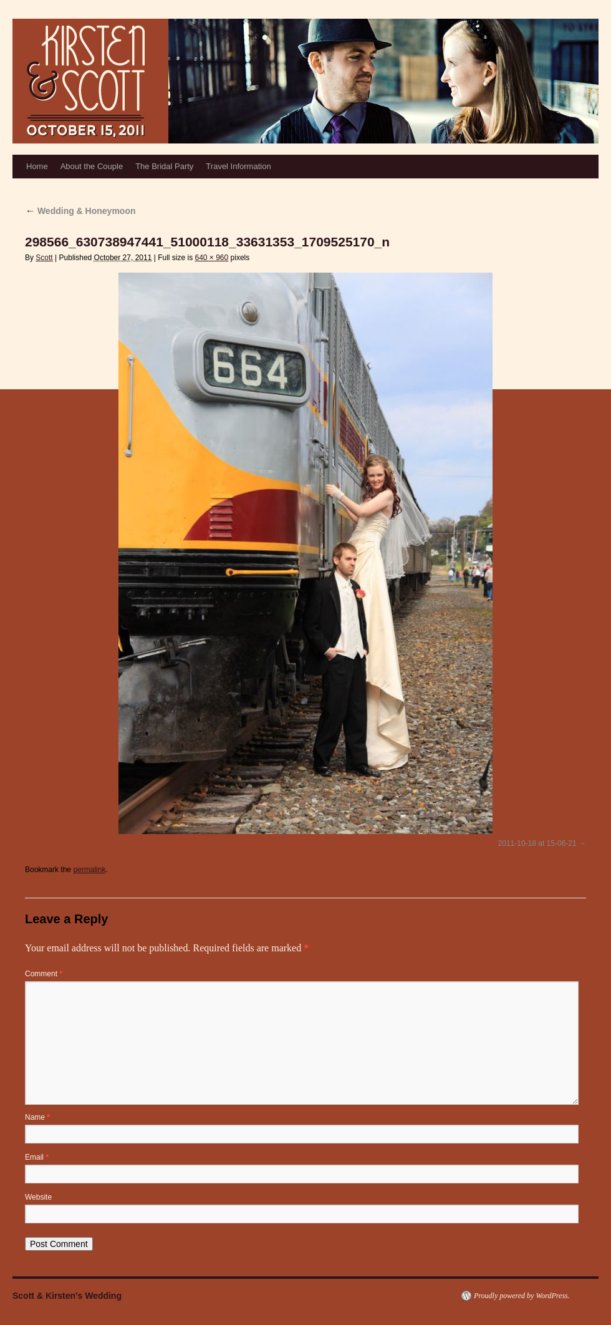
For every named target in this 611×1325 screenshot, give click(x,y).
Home (37, 166)
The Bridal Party (164, 166)
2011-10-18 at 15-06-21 (537, 843)
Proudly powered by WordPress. (522, 1295)
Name (37, 1117)
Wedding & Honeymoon (80, 211)
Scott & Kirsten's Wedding (67, 1296)
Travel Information (238, 166)
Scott (44, 257)
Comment (43, 973)
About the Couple (91, 166)
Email (37, 1157)
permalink (89, 869)
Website (38, 1197)
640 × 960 (211, 257)
